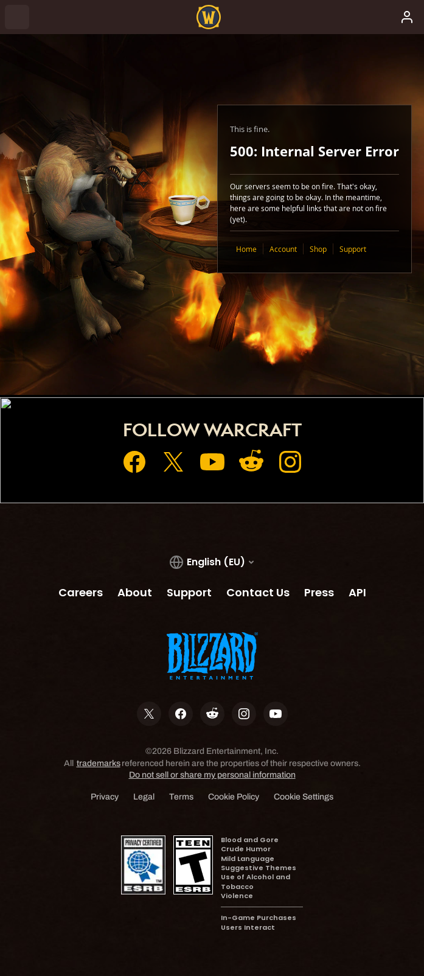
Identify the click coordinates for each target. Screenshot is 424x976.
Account (283, 249)
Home (246, 249)
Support (352, 249)
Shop (318, 249)
